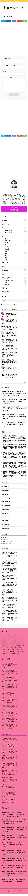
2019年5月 (6, 527)
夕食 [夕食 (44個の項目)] (9, 647)
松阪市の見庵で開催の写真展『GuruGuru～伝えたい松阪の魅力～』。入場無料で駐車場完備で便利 (15, 411)
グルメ (14, 238)
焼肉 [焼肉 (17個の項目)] (21, 651)
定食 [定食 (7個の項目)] (3, 649)
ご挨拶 (14, 222)
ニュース (14, 265)
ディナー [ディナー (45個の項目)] (22, 641)
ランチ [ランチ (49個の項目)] (16, 643)
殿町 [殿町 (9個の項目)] (17, 651)
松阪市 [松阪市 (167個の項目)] (20, 649)
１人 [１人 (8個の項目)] (18, 655)
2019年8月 (6, 515)
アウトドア (14, 226)
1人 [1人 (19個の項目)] (3, 637)
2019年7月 (6, 519)
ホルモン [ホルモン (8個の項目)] (10, 643)
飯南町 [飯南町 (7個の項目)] (4, 655)
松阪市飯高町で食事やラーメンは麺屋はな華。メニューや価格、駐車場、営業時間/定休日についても (14, 418)
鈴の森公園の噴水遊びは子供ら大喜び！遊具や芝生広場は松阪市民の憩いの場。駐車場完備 (14, 862)
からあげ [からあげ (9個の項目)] (7, 637)
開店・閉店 (14, 294)
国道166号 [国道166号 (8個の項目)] (4, 647)
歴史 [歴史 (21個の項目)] (13, 651)
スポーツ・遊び (15, 283)
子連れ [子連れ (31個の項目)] (24, 647)
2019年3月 (6, 530)
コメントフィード (7, 544)
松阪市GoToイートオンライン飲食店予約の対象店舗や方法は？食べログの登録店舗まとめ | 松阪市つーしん (14, 442)
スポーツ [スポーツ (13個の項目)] (21, 639)
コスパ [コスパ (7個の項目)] (16, 639)
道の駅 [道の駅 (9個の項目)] (18, 653)
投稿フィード (6, 541)
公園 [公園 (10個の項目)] (16, 645)
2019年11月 (6, 504)
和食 (15, 254)
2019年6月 (6, 523)
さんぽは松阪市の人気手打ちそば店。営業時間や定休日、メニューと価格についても (14, 869)
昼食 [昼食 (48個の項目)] (16, 649)
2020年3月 (6, 488)
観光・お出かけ (14, 280)
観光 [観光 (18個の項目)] (7, 653)
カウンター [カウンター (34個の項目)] (10, 639)
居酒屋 (15, 256)
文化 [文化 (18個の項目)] (11, 649)
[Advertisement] (14, 39)
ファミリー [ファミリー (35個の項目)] (4, 643)
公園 (15, 285)
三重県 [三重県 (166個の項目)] (4, 645)
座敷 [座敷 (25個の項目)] (7, 649)
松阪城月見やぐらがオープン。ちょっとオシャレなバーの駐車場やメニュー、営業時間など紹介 (15, 456)
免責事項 (19, 892)
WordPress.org (7, 545)
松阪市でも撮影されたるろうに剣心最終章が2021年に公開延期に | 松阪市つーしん (15, 450)
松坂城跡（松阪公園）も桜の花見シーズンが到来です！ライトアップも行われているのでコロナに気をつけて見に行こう (14, 395)
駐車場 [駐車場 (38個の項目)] (13, 655)
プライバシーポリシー (11, 892)
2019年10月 (6, 508)
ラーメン (15, 250)
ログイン (5, 539)
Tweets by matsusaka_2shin (9, 307)
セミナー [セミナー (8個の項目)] (4, 641)
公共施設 (14, 272)
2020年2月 (6, 492)
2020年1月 (6, 496)
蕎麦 (15, 259)
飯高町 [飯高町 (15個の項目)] (9, 655)
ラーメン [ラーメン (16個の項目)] (21, 643)
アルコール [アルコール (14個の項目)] (20, 637)
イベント (14, 230)
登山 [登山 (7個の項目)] (3, 653)
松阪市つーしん (14, 8)
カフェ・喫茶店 (15, 243)
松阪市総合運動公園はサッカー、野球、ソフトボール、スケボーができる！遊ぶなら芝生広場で (14, 854)
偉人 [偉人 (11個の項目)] (12, 645)
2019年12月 (6, 500)
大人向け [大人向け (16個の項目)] (18, 647)
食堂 (15, 261)
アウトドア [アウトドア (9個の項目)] (14, 637)
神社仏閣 (15, 286)
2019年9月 (6, 511)
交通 (14, 268)
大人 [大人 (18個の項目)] (13, 647)
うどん (15, 241)
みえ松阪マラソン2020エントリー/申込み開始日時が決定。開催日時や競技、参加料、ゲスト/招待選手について (14, 403)
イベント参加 (15, 233)
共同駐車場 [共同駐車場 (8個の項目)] (22, 645)
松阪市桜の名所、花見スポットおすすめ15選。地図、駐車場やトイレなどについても (14, 882)
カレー (15, 245)
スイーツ (15, 246)
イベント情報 (15, 235)
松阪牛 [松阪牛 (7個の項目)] (4, 651)
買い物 (14, 290)
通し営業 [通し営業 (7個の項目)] (12, 653)
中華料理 (15, 252)
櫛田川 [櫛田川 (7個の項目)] (9, 651)
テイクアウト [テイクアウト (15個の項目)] (10, 641)
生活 (14, 276)
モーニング (15, 248)
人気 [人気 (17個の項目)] (8, 645)
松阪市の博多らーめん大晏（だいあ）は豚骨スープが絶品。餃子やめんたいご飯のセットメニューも (14, 875)
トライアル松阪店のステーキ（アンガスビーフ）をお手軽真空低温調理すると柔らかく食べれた (14, 426)
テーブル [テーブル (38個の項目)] (16, 641)
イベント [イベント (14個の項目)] (4, 639)
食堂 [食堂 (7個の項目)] (22, 653)
